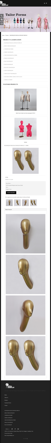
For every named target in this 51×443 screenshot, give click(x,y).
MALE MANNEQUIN (8, 61)
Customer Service (8, 402)
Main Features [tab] (8, 209)
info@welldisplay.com (10, 435)
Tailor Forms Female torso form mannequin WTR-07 (25, 113)
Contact (6, 405)
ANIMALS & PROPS (7, 79)
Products (7, 35)
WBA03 (25, 142)
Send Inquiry (11, 192)
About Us (6, 397)
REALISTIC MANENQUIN (9, 67)
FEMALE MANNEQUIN (8, 58)
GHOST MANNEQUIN (8, 70)
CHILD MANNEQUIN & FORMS (10, 55)
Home (3, 35)
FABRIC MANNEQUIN (8, 52)
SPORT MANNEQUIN (8, 64)
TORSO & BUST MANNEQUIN (10, 73)
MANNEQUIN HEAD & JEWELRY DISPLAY (18, 35)
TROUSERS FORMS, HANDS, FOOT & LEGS (12, 76)
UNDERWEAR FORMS (8, 49)
